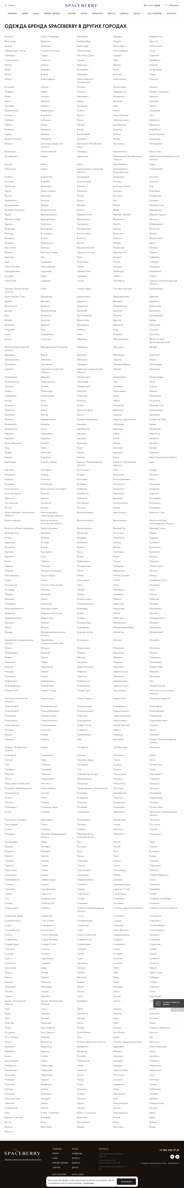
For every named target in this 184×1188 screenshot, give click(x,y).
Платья (84, 13)
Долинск (117, 315)
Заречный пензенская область (52, 370)
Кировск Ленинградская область (89, 463)
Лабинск (45, 561)
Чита (151, 1074)
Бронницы (46, 195)
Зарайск (9, 369)
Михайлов (118, 632)
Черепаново (11, 1070)
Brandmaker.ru (173, 1163)
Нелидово (10, 676)
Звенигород (11, 376)
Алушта (81, 86)
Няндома (118, 734)
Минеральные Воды (123, 627)
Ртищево (9, 851)
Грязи (44, 276)
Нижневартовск (13, 685)
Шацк (116, 1089)
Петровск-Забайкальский (18, 788)
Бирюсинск (10, 168)
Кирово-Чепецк (49, 461)
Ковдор (45, 474)
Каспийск (154, 438)
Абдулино (82, 64)
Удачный (45, 1018)
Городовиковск (12, 271)
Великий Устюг (48, 209)
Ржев (152, 841)
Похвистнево (156, 807)
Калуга (80, 414)
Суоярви (117, 953)
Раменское (155, 833)
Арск (115, 105)
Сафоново (155, 865)
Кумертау (10, 547)
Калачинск (118, 410)
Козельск (46, 479)
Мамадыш (82, 608)
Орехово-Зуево (85, 759)
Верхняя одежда (53, 13)
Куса (43, 556)
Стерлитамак (84, 944)
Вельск (80, 209)
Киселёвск (46, 469)
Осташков (82, 764)
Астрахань (154, 110)
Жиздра (153, 346)
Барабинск (155, 129)
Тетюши (153, 982)
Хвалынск (118, 1051)
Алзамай (9, 86)
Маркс (80, 613)
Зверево (45, 376)
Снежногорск (12, 907)
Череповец (46, 1070)
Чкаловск (10, 1079)
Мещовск (154, 622)
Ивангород (46, 391)
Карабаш (118, 428)
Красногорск (120, 512)
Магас (44, 599)
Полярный (82, 807)
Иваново (81, 391)
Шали (80, 1084)
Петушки (154, 788)
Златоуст (9, 386)
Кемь (7, 447)
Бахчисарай (83, 134)
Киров (116, 457)
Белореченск (120, 151)
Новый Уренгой (121, 725)
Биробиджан (119, 164)
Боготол (153, 176)
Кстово (8, 537)
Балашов (45, 129)
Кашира (153, 443)
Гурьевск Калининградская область (163, 282)
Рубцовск (46, 851)
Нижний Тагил (12, 690)
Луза (116, 584)
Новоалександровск (160, 698)
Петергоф (82, 783)
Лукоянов (154, 584)
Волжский (154, 228)
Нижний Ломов (157, 685)
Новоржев (10, 715)
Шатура (9, 1089)
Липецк (153, 575)
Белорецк (82, 151)
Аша (151, 115)
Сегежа (9, 884)
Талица (44, 972)
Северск (117, 879)
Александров (48, 79)
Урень (152, 1022)
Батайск (45, 134)
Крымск (153, 532)
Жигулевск (118, 346)
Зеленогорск (83, 376)
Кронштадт (82, 532)
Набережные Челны (15, 50)
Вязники (153, 247)
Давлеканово (156, 288)
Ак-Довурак (155, 69)
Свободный (83, 874)
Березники (82, 156)
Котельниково (120, 502)
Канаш (152, 424)
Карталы (45, 438)
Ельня (7, 334)
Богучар (9, 181)
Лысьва (80, 589)
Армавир (9, 105)
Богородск (119, 176)
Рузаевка (154, 851)
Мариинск (10, 613)
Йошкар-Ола (156, 405)
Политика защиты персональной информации (23, 1159)
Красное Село (157, 512)
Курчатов (9, 556)
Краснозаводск (13, 520)
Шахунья (81, 1089)
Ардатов (45, 101)
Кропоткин (118, 532)
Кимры (8, 452)
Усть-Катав (119, 1032)
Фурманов (46, 1046)
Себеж (117, 874)
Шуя (115, 1098)
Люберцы (46, 594)
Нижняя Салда (48, 690)
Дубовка (9, 324)
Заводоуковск (12, 359)
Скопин (81, 898)
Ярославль (46, 1126)
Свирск (44, 874)
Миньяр (9, 632)
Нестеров (154, 676)
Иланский (82, 395)
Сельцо (45, 884)
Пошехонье (83, 811)
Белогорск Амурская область (52, 145)
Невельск (82, 671)
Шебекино (155, 1089)
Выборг (117, 242)
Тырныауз (45, 1013)
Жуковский (119, 354)
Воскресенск (156, 238)
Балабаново (119, 124)
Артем (152, 105)
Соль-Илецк (47, 920)
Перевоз (118, 778)
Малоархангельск (14, 608)
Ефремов (82, 339)
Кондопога (118, 488)
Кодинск (9, 479)
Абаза (8, 64)
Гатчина (117, 257)
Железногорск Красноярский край (159, 340)
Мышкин (117, 657)
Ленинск (9, 570)
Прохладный (11, 824)
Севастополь (12, 60)
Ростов (116, 846)
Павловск (46, 774)
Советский (46, 915)
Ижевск (117, 41)
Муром (153, 652)
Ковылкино (118, 474)
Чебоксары (47, 1065)
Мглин (116, 613)
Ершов (8, 339)
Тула (7, 1008)
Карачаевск (47, 433)
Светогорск (11, 874)
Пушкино (45, 829)
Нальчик (9, 666)
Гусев (44, 288)
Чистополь (118, 1074)
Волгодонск (47, 228)
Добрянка (46, 315)
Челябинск (155, 60)
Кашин (116, 443)
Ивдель (153, 391)
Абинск (117, 64)
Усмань (80, 1027)
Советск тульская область (163, 907)
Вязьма (8, 252)
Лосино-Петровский (51, 584)
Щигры (44, 1103)
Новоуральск (84, 720)
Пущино (81, 829)
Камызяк (45, 424)
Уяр (151, 1037)
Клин (115, 469)
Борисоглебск (48, 190)
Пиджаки (12, 13)
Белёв (116, 138)
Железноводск (121, 339)
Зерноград (82, 381)
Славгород (119, 898)
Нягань (44, 734)
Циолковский (11, 1060)
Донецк (8, 320)
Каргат (116, 433)
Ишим (80, 405)
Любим (80, 594)
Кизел (80, 447)
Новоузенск (11, 720)
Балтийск (118, 129)
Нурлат (117, 729)
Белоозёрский (48, 151)
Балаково (154, 124)
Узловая (153, 1018)
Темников (45, 982)
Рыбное (45, 856)
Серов (8, 893)
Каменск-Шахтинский (124, 419)
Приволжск (119, 811)
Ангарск (81, 91)
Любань (9, 594)
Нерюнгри (118, 676)
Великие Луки (156, 205)
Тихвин (80, 986)
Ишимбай (118, 405)
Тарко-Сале (155, 972)
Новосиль (82, 715)
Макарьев (10, 603)
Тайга (116, 967)
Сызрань (45, 963)
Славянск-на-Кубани (160, 898)
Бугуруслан (155, 195)
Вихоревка (82, 224)
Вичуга (116, 224)
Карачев (81, 433)
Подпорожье (156, 797)
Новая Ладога (84, 698)
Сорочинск (155, 920)
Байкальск (154, 120)
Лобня (116, 580)
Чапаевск (118, 1060)
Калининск (10, 414)
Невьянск (154, 671)
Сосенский (83, 925)
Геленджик (46, 261)
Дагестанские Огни (15, 296)
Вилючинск (46, 224)
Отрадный (46, 769)
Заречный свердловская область (89, 370)
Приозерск (47, 819)
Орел (44, 759)
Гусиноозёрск (84, 288)
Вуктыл (80, 242)
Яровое (9, 1126)
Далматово (47, 296)
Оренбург (10, 55)
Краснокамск (120, 520)
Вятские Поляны (49, 252)
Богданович (47, 176)
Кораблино (83, 493)
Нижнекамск (47, 685)
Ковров (81, 474)
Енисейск (118, 334)
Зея (115, 381)
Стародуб (154, 939)
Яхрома (9, 1131)
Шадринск (46, 1084)
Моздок (45, 647)
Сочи (80, 930)
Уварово (117, 1013)
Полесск (154, 802)
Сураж (153, 953)
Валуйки (81, 205)
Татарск (45, 977)
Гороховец (46, 271)
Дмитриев (82, 310)
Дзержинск (82, 305)
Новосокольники (122, 715)
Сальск (117, 860)
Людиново (118, 594)
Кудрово (153, 537)
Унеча (80, 1022)
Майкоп (117, 599)
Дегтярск (45, 301)
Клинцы (153, 469)
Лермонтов (119, 570)
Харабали (10, 1051)
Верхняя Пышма (157, 214)
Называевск (155, 662)
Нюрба (8, 734)
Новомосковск (121, 711)
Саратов (154, 55)
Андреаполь (119, 91)
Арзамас (118, 101)
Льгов (152, 589)
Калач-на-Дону (85, 410)
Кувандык (81, 537)
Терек (116, 982)
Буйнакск (154, 200)
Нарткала (118, 666)
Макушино (46, 603)
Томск (116, 991)
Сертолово (83, 893)
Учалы (116, 1037)
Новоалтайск (12, 706)
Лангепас (46, 566)
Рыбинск (9, 856)
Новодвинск (119, 706)
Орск (152, 759)
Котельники (83, 502)
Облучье (154, 734)
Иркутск (153, 41)
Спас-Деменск (121, 930)
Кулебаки (154, 542)
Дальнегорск (83, 296)
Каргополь (154, 433)
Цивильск (118, 1056)
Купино (80, 547)
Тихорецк (118, 986)
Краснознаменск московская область (51, 521)
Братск (8, 195)
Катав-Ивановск (13, 443)
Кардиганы (97, 13)
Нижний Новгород (50, 50)
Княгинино (10, 474)
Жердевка (82, 346)
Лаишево (154, 561)
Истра (44, 405)
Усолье (117, 1027)
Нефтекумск (83, 681)
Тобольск (154, 986)
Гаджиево (9, 257)
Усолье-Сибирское (159, 1027)
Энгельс (81, 1107)
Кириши (81, 457)
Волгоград (10, 41)
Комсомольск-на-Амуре (53, 488)
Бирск (152, 164)
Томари (45, 991)
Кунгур (44, 547)
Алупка (44, 86)
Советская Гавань (14, 915)
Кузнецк (45, 542)
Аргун (8, 101)
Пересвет (154, 778)
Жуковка (81, 354)
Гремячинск (155, 271)
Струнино (10, 948)
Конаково (82, 488)
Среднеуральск (121, 934)
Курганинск (155, 547)
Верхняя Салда (13, 219)
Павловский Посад (87, 774)
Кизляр (153, 447)
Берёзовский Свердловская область (164, 157)
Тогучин (9, 991)
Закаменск (10, 364)
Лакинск (9, 566)
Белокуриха (155, 143)
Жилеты (111, 13)
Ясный (152, 1126)
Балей (80, 129)
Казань (8, 45)
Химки (8, 1056)
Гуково (80, 280)
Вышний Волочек (86, 247)
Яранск (153, 1122)
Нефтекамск (47, 681)
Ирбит (116, 400)
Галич (80, 257)
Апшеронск (119, 96)
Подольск (118, 797)
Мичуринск (83, 640)
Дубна (152, 320)
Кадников (9, 410)
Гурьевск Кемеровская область (16, 290)
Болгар (117, 181)
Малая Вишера (85, 603)
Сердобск (154, 889)
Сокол (80, 915)
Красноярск (119, 45)
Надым (44, 662)
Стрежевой (119, 944)
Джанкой (45, 305)
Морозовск (83, 647)
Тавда (44, 967)
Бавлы (80, 120)
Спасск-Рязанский (86, 934)
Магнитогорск (84, 599)
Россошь (81, 846)
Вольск (44, 238)
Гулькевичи (119, 280)
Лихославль (83, 580)
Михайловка (156, 632)
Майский (154, 599)
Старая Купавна (49, 939)
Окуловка (154, 747)
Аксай (157, 5)
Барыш (8, 134)
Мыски (44, 657)
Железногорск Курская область (17, 348)
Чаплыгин (154, 1060)
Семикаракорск (121, 884)
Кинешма (118, 452)
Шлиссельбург (12, 1098)
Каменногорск (48, 419)
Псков (44, 824)
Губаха (116, 276)
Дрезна (117, 320)
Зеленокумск (48, 381)
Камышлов (118, 424)
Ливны (80, 575)
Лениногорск (156, 566)
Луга (79, 584)
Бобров (9, 176)
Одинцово (118, 739)
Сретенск (154, 934)
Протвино (154, 819)
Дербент (153, 301)
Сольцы (117, 920)
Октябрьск (82, 747)
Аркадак (153, 101)
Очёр (152, 769)
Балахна (9, 129)
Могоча (117, 640)
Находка (9, 671)
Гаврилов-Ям (119, 252)
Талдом (8, 972)
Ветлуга (153, 219)
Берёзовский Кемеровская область (127, 157)
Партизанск (155, 774)
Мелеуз (45, 622)
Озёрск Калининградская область (162, 741)
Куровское (46, 551)
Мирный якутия (85, 632)
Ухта (79, 1037)
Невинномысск (120, 671)
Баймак (8, 124)
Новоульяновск (49, 720)
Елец (115, 329)
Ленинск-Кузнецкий (51, 570)
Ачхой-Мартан (121, 115)
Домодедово (156, 315)
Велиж (116, 205)
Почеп (8, 811)
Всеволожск (47, 242)
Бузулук (45, 200)
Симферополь (48, 898)
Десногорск (11, 305)
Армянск (45, 105)
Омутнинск (119, 755)
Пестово (45, 783)
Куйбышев (82, 542)
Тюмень (81, 60)
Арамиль (154, 96)
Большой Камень (122, 186)
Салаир (45, 860)
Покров (45, 802)
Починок (45, 811)
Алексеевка (119, 79)
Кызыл (116, 556)
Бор (151, 186)
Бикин (80, 164)
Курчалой (154, 551)
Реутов (116, 841)
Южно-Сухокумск (86, 1112)
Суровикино (47, 958)
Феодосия (46, 1041)
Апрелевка (82, 96)
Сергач (81, 889)
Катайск (45, 443)
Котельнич (154, 502)
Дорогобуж (83, 320)
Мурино (81, 652)
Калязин (117, 414)
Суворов (81, 948)
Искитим (9, 405)
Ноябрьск (82, 729)
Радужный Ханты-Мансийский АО (85, 835)
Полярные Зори (49, 807)
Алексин (153, 79)
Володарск (47, 233)
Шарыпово (119, 1084)
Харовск (45, 1051)
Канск (44, 428)
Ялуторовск (83, 1122)
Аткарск (9, 115)
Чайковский (83, 1060)
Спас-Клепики (156, 930)
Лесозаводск (12, 575)
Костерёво (155, 498)
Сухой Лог (10, 963)
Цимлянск (154, 1056)
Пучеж (8, 829)
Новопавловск (157, 711)
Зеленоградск (156, 376)
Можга (8, 647)
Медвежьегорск (13, 617)
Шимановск (119, 1093)
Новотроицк (155, 715)
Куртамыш (118, 551)
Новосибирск (120, 50)
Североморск (48, 879)
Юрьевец (45, 1117)
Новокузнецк (84, 50)
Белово (9, 143)
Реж (79, 841)
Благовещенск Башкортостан (121, 170)
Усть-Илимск (83, 1032)
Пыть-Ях (153, 829)
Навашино (154, 657)
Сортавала (47, 925)
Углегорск (154, 1013)
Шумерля (46, 1098)
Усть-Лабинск (12, 1037)
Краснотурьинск (49, 528)
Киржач (8, 457)
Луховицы (10, 589)
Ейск (43, 329)
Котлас (8, 507)
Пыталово (118, 829)
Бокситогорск (84, 181)
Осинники (46, 764)
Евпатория (154, 324)
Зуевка (8, 391)
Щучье (80, 1103)
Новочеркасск (12, 725)
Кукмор (117, 542)
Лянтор (153, 594)
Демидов (118, 301)
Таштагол (82, 977)
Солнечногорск (13, 920)
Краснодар (83, 45)
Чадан (44, 1060)
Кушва (80, 556)
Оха (79, 769)
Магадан (9, 599)
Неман (44, 676)
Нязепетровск (84, 734)
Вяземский (118, 247)
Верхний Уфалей (122, 214)
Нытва (152, 729)
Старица (117, 939)
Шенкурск (46, 1093)
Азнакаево (82, 69)
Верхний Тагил (84, 214)
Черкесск (82, 1070)
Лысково (45, 589)
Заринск (117, 369)
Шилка (80, 1093)
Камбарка (154, 414)
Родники (9, 846)
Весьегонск (119, 219)
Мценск (9, 657)
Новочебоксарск (158, 720)
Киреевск (154, 452)
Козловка (82, 479)
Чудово (45, 1079)
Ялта (43, 1122)
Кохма (116, 507)
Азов (116, 69)
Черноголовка (120, 1070)
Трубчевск (82, 1000)
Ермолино (154, 334)
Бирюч (44, 168)
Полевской (119, 802)
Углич (7, 1018)
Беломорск (11, 151)
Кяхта (7, 561)
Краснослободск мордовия (19, 528)
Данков (8, 301)
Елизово (153, 329)
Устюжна (45, 1037)
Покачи (9, 802)
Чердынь (117, 1065)
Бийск (44, 164)
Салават (9, 860)
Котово (44, 507)
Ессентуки (46, 339)
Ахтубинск (46, 115)
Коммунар (154, 484)
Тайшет (153, 967)
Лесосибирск (48, 575)
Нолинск (9, 729)
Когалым (153, 474)
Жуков (44, 354)
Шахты (44, 1089)
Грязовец (81, 276)
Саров (44, 865)
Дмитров (117, 310)
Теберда (153, 977)
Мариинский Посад (51, 613)
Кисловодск (83, 469)
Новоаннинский (49, 706)
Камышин (81, 424)
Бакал (44, 124)
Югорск (153, 1107)
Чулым (80, 1079)
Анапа (44, 91)
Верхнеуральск (49, 214)
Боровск (117, 190)
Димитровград (48, 310)
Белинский (154, 138)
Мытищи (81, 657)
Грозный (9, 276)
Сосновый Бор (12, 930)
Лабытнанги (83, 561)
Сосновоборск (157, 925)
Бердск (44, 156)
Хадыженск (118, 1046)
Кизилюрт (118, 447)
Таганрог (81, 967)
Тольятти (45, 60)
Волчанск (9, 238)
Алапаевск (82, 74)
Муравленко (11, 652)
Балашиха (82, 36)
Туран (80, 1008)
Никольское (47, 698)
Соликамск (155, 915)
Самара (117, 55)
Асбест (81, 110)
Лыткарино (119, 589)
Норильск (46, 729)
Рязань (152, 856)
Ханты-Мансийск (158, 1046)
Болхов (81, 186)
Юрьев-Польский (14, 1117)
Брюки (25, 13)
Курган (116, 547)
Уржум (8, 1027)
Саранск (154, 860)
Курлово (9, 551)
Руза (115, 851)
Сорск (8, 925)
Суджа (152, 948)
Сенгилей (10, 889)
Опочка (9, 759)
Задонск (117, 359)
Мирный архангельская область (53, 633)
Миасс (8, 627)
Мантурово (155, 608)
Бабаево (9, 120)
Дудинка (45, 324)
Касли (116, 438)
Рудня (80, 851)
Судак (116, 948)
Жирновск (10, 354)
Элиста (44, 1107)
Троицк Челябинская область (51, 1002)
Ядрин (152, 1117)
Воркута (81, 238)
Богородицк (83, 176)
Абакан (45, 64)
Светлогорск (83, 870)
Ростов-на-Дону (85, 55)
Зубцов (153, 386)
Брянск (80, 195)
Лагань (116, 561)
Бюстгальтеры (155, 13)
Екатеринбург (84, 41)
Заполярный (155, 364)
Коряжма (118, 498)
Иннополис (155, 395)
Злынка (44, 386)
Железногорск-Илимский (54, 346)
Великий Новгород (14, 209)
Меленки (9, 622)
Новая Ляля (119, 698)
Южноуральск (120, 1112)
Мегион (153, 613)
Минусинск (155, 627)
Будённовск (11, 200)
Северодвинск (12, 879)
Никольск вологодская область (161, 692)
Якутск (8, 1122)
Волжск (117, 228)
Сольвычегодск (85, 920)
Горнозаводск (48, 266)
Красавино (155, 507)
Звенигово (154, 369)
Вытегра (45, 247)
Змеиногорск (84, 386)
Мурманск (118, 652)
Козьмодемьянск (122, 479)
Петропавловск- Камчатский (92, 788)
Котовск (81, 507)
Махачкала (155, 45)
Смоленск (118, 903)
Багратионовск (121, 120)
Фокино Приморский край (127, 1041)
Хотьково (82, 1056)
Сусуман (118, 958)
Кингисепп (46, 452)
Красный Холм (12, 532)
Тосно (80, 996)
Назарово (82, 662)
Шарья (153, 1084)
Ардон (80, 101)
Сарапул (9, 865)
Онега (152, 755)
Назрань (117, 662)
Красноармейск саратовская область (52, 514)
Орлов (116, 759)
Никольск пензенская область (16, 700)
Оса (7, 764)
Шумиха (81, 1098)
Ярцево (80, 1126)
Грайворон (118, 271)
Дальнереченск (121, 296)
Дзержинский (120, 305)
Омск (152, 50)
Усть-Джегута (48, 1032)
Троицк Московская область (15, 1002)
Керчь (44, 447)
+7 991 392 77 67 (169, 1150)
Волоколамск (84, 233)
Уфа (115, 60)
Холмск (44, 1056)
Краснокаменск (85, 520)
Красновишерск (85, 512)
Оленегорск (47, 755)
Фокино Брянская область (91, 1041)
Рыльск (80, 856)
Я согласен (126, 1181)
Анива (8, 96)
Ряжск (116, 856)
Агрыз (8, 69)
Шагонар (9, 1084)
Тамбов (81, 972)
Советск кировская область (128, 907)
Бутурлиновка (12, 205)
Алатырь (117, 74)
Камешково (11, 424)
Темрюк (81, 982)
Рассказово (11, 841)
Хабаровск (82, 1046)
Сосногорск (47, 930)
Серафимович (48, 889)
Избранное (172, 5)
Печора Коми (12, 792)
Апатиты (45, 96)
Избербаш (10, 395)
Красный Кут (119, 528)
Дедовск (81, 301)
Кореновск (119, 493)
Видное (8, 224)
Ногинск (153, 725)
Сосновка (118, 925)
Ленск (80, 570)
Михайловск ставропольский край (52, 641)
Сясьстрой (10, 967)
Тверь (116, 977)
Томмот (81, 991)
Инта (43, 400)
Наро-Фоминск (85, 666)
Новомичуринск (85, 711)
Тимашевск (10, 986)
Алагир (44, 74)
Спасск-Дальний (49, 934)
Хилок (152, 1051)
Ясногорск (118, 1126)
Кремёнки (46, 532)
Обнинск (9, 739)
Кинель (80, 452)
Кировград (10, 461)
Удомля (81, 1018)
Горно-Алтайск (12, 266)
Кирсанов (10, 469)
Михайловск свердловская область (19, 641)
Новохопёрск (120, 720)
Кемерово (46, 45)
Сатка (116, 865)
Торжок (8, 996)
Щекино (153, 1098)
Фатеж (8, 1041)
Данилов (153, 296)
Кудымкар (10, 542)
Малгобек (118, 603)
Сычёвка (153, 963)
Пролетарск (119, 819)
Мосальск (154, 647)
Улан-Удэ (9, 1022)
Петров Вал (119, 783)
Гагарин (153, 252)
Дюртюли (118, 324)
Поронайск (119, 807)
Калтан (44, 414)
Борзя (8, 190)
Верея (8, 214)
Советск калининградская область (90, 909)
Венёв (116, 209)
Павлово (9, 774)
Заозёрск (82, 364)
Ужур (116, 1018)
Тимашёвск (46, 986)
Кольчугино (119, 484)
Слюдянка (82, 903)
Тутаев (152, 1008)
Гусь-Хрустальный (122, 288)
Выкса (152, 242)
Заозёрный (46, 364)
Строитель (155, 944)
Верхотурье (83, 219)
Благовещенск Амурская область (90, 170)
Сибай (152, 893)
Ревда (44, 841)
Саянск (44, 870)
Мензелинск (119, 622)
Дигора (8, 310)
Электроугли (11, 1107)
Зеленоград (119, 376)
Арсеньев (82, 105)
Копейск (45, 493)
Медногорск (47, 617)
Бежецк (117, 134)
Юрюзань (82, 1117)
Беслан (8, 164)
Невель (45, 671)
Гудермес (46, 280)
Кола (152, 479)
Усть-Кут (153, 1032)
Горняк (80, 266)
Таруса (8, 977)
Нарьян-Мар (156, 666)
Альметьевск (119, 86)
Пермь (44, 55)
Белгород (46, 138)
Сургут (8, 958)
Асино (116, 110)
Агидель (153, 64)
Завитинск (154, 354)
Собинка (45, 907)
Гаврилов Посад (85, 252)
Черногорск (155, 1070)
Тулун (44, 1008)
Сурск (80, 958)
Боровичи (82, 190)
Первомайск (47, 778)
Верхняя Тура (48, 219)
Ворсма (117, 238)
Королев (9, 498)
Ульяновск (46, 1022)
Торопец (45, 996)
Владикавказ (156, 224)
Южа (7, 1112)
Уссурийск (10, 1032)
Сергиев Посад (121, 889)
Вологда (9, 233)
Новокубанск (12, 711)
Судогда (9, 953)
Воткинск (9, 242)
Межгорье (118, 617)
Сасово (81, 865)
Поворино (82, 797)
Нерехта (81, 676)
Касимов (81, 438)
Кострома (46, 502)
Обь (79, 739)
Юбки (36, 13)
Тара (115, 972)
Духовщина (83, 324)
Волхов (153, 233)
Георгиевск (83, 261)
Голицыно (154, 261)
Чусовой (117, 1079)
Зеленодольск (12, 381)
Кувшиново (119, 537)
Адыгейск (45, 69)
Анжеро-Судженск (159, 91)
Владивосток (156, 36)
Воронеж (45, 41)
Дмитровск (155, 310)
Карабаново (83, 428)
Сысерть (117, 963)
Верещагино (155, 209)
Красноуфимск (85, 528)
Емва (79, 334)
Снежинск (154, 903)
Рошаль (153, 846)
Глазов (116, 261)
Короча (45, 498)
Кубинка (45, 537)
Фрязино (9, 1046)
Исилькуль (155, 400)
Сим (7, 898)
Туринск (117, 1008)
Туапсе (116, 1000)
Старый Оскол (48, 944)
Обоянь (45, 739)
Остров (117, 764)
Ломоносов (11, 584)
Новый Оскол (84, 725)
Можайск (154, 640)
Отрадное (10, 769)
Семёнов (82, 884)
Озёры (44, 747)
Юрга (152, 1112)
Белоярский (11, 156)
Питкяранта (155, 792)
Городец (117, 266)
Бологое (153, 181)
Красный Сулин (157, 528)
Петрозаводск (48, 788)
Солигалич (119, 915)
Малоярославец (49, 608)
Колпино (81, 484)
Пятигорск (10, 833)
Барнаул (117, 36)
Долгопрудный (84, 315)
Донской (45, 320)
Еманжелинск (47, 334)
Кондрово (154, 488)
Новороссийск (48, 715)
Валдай (44, 205)
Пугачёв (81, 824)
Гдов (7, 261)
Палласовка (119, 774)
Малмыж (153, 603)
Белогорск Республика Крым (89, 145)
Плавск (8, 797)
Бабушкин (46, 120)
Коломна (9, 484)
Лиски (44, 580)
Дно (7, 315)
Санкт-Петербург (50, 36)
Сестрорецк (119, 893)
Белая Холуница (13, 138)
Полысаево (11, 807)
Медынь (81, 617)
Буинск (80, 200)
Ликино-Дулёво (121, 575)
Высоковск (10, 247)
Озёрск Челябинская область (16, 748)
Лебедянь (118, 566)
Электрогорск (120, 1103)
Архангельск (47, 110)
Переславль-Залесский (17, 783)
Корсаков (82, 498)
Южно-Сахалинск (50, 1112)
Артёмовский (11, 110)
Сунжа (80, 953)
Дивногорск (155, 305)
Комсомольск (12, 488)
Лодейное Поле (158, 580)
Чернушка (10, 1074)
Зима (152, 381)
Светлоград (119, 870)
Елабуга (81, 329)
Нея (151, 681)
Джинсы (124, 13)
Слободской (47, 903)
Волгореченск (84, 228)
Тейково (9, 982)
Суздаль (45, 953)
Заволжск (46, 359)
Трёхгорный (155, 996)
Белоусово (155, 151)
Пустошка (154, 824)
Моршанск (119, 647)
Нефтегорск (11, 681)
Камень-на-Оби (157, 419)
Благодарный (156, 168)
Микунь (45, 627)
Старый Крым (11, 944)
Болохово (46, 186)
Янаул (116, 1122)
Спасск (8, 934)
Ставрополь (11, 939)
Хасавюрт (82, 1051)
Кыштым (153, 556)
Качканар (82, 443)
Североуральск (85, 879)
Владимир (10, 228)
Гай (42, 257)
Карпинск (9, 438)
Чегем (80, 1065)
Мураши (45, 652)
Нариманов (47, 666)
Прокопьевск (84, 819)
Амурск (153, 86)
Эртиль (117, 1107)
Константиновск (13, 493)
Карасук (9, 433)
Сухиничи (154, 958)
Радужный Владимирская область (53, 835)
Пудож (116, 824)
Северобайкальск (159, 874)
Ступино (45, 948)
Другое (138, 13)
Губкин (152, 276)
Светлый (153, 870)
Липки (8, 580)
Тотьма (116, 996)
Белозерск (119, 143)
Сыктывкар (82, 963)
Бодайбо (45, 181)
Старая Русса (84, 939)
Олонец (81, 755)
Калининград (155, 410)
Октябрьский (120, 747)
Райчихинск (119, 833)
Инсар (8, 400)
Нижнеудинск (84, 685)
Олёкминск (10, 755)
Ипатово (81, 400)
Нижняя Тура (83, 690)
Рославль (45, 846)
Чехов (80, 1074)
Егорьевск (10, 329)
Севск (152, 879)
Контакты (171, 13)
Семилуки (154, 884)
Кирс (151, 461)
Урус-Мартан (48, 1027)
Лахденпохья (83, 566)
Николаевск (119, 690)
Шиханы (153, 1093)
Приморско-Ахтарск (15, 819)
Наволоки (10, 662)
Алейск (8, 79)
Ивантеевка (119, 391)
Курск (80, 551)
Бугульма (118, 195)
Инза (116, 395)
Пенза (8, 778)
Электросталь (156, 1103)
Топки (152, 991)
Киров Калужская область (163, 457)
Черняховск (47, 1074)
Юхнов (116, 1117)
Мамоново (119, 608)
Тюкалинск (82, 1013)
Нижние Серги (121, 685)
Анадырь (9, 91)
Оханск (117, 769)
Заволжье (82, 359)
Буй (115, 200)
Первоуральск (84, 778)
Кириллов (46, 457)
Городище (154, 266)
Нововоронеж (84, 706)
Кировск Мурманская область (124, 463)
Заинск (153, 359)
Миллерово (83, 627)
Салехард (82, 860)
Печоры (45, 792)
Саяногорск (11, 870)
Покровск (82, 802)
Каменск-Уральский (87, 419)
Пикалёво (82, 792)
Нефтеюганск (120, 681)
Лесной (153, 570)
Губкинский (10, 280)
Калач (44, 410)
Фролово (154, 1041)
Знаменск (118, 386)
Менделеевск (84, 622)
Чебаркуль (10, 1065)
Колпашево (47, 484)
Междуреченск (157, 617)
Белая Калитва (157, 134)
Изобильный (47, 395)
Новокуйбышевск (50, 711)
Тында (7, 1013)
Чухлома (154, 1079)
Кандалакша (11, 428)
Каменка (9, 419)
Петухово (118, 788)
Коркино (153, 493)
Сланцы (8, 903)
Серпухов (46, 893)
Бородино (154, 190)
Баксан (80, 124)
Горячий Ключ (84, 271)
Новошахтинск (48, 725)
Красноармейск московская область (19, 514)
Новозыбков (156, 706)
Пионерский (119, 792)
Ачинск (80, 115)
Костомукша (11, 502)
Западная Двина (121, 364)
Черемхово (155, 1065)
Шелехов (10, 1093)
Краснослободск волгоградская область (161, 521)
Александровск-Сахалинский (85, 80)
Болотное (10, 186)
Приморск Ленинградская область (163, 813)
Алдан (152, 74)
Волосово (118, 233)
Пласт (44, 797)
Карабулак (155, 428)
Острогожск (155, 764)
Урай (115, 1022)
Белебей (81, 138)
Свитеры (72, 13)
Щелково (10, 1103)
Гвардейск (154, 257)
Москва (9, 36)
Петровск (154, 783)
